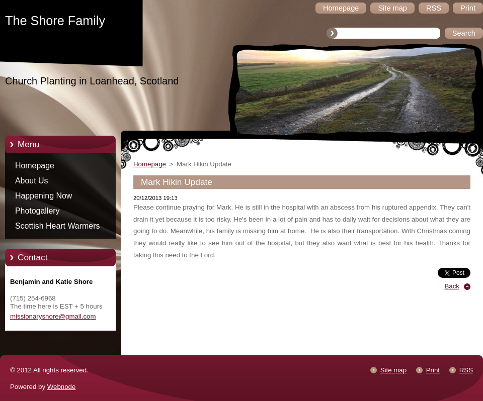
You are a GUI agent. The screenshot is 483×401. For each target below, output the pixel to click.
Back (452, 286)
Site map (393, 370)
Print (433, 370)
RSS (466, 370)
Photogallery (37, 211)
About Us (31, 180)
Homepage (34, 165)
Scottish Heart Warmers (57, 226)
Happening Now (43, 195)
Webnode (61, 386)
